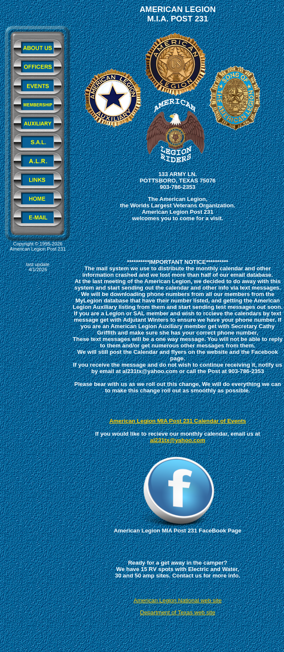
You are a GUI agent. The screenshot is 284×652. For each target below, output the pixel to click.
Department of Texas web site (177, 612)
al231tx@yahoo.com (177, 440)
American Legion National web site (177, 600)
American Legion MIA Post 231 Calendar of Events (177, 421)
